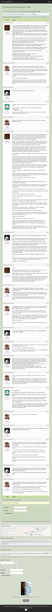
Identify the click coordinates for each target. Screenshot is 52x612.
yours (29, 553)
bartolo (20, 553)
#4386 (47, 87)
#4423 (47, 425)
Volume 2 (28, 595)
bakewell (7, 553)
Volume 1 (24, 595)
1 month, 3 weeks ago (28, 14)
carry (6, 555)
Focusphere (13, 1)
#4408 (47, 232)
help (32, 553)
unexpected (3, 553)
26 (46, 17)
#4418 (47, 387)
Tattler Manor (8, 74)
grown (43, 553)
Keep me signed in (8, 513)
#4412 (47, 327)
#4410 (47, 285)
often (39, 553)
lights (24, 553)
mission (16, 553)
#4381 (47, 22)
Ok (26, 609)
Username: (6, 507)
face (27, 553)
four (14, 553)
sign (10, 553)
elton (22, 553)
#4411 (47, 303)
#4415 (47, 372)
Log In (46, 515)
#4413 (47, 341)
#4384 (47, 63)
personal (3, 555)
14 (34, 17)
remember (35, 553)
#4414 (47, 355)
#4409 (47, 265)
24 (42, 17)
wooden (8, 555)
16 (38, 17)
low (41, 553)
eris (46, 553)
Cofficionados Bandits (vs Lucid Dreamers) (8, 531)
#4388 (47, 101)
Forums (6, 11)
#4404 (47, 131)
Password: (6, 510)
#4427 (47, 465)
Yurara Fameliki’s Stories (14, 11)
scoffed (12, 553)
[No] (50, 608)
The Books (26, 600)
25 (44, 17)
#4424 (47, 439)
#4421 (47, 411)
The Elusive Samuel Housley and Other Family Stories (10, 529)
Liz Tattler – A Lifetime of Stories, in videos (8, 534)
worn (49, 553)
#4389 (47, 117)
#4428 (47, 479)
